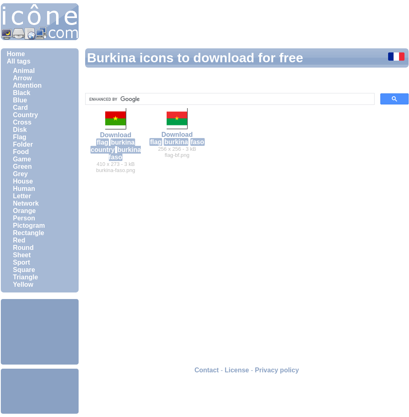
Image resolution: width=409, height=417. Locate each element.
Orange (24, 210)
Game (22, 159)
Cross (22, 122)
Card (20, 107)
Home (16, 53)
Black (22, 92)
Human (24, 188)
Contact (206, 370)
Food (21, 151)
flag (102, 142)
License (237, 370)
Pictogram (29, 225)
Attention (27, 85)
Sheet (22, 255)
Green (22, 166)
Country (25, 114)
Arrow (22, 78)
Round (23, 247)
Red (19, 240)
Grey (20, 173)
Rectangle (28, 232)
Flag (20, 137)
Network (26, 203)
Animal (24, 70)
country (103, 149)
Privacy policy (277, 370)
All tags (19, 61)
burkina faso (125, 153)
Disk (20, 129)
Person (24, 218)
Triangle (25, 277)
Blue (20, 100)
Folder (23, 144)
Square (24, 269)
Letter (22, 196)
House (23, 181)
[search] (229, 99)
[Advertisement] (40, 332)
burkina (123, 142)
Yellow (23, 284)
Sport (21, 262)
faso (197, 141)
